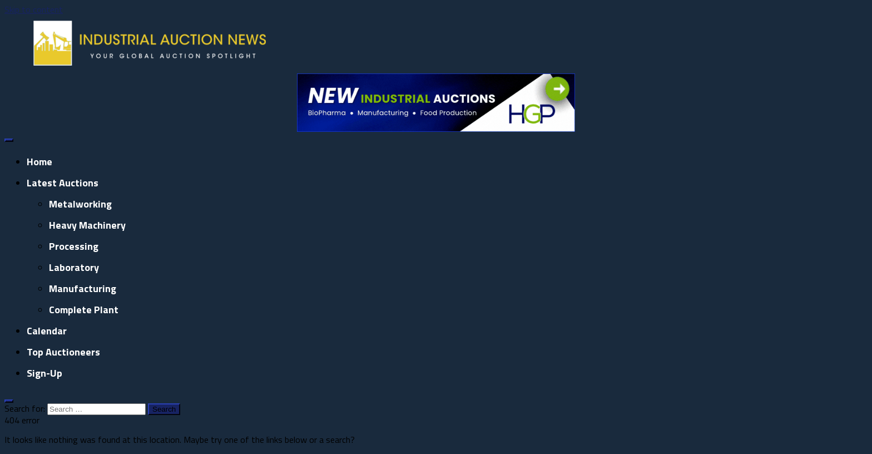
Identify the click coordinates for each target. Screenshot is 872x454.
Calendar (47, 330)
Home (39, 161)
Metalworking (80, 203)
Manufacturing (82, 288)
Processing (73, 246)
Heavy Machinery (87, 225)
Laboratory (74, 267)
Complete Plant (83, 309)
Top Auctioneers (63, 351)
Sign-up (44, 373)
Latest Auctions (62, 182)
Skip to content (33, 9)
